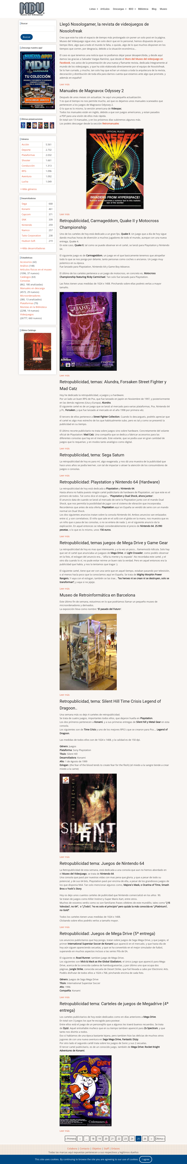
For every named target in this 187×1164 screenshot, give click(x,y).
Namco (26, 230)
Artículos (104, 9)
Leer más (65, 84)
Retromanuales (110, 123)
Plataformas (28, 155)
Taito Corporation (31, 235)
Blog (154, 9)
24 (132, 1138)
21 (112, 1138)
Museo (163, 9)
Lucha (25, 181)
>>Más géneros (28, 189)
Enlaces (115, 1148)
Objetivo (96, 1148)
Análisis (24, 265)
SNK (24, 219)
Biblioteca (143, 9)
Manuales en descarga (32, 288)
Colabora (72, 1148)
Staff (106, 1148)
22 (119, 1138)
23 (125, 1138)
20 (106, 1138)
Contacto (84, 1148)
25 (138, 1138)
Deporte (26, 149)
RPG (24, 171)
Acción (25, 144)
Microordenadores (30, 295)
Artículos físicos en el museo (36, 269)
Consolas (25, 280)
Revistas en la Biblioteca (33, 307)
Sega (24, 203)
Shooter (26, 160)
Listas (92, 9)
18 (93, 1138)
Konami (26, 209)
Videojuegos (27, 314)
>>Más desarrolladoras (32, 248)
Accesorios (26, 262)
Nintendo (27, 224)
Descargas (118, 9)
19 (99, 1138)
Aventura (26, 176)
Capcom (26, 214)
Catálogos (25, 276)
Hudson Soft (28, 240)
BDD (131, 9)
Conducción (28, 165)
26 (145, 1138)
